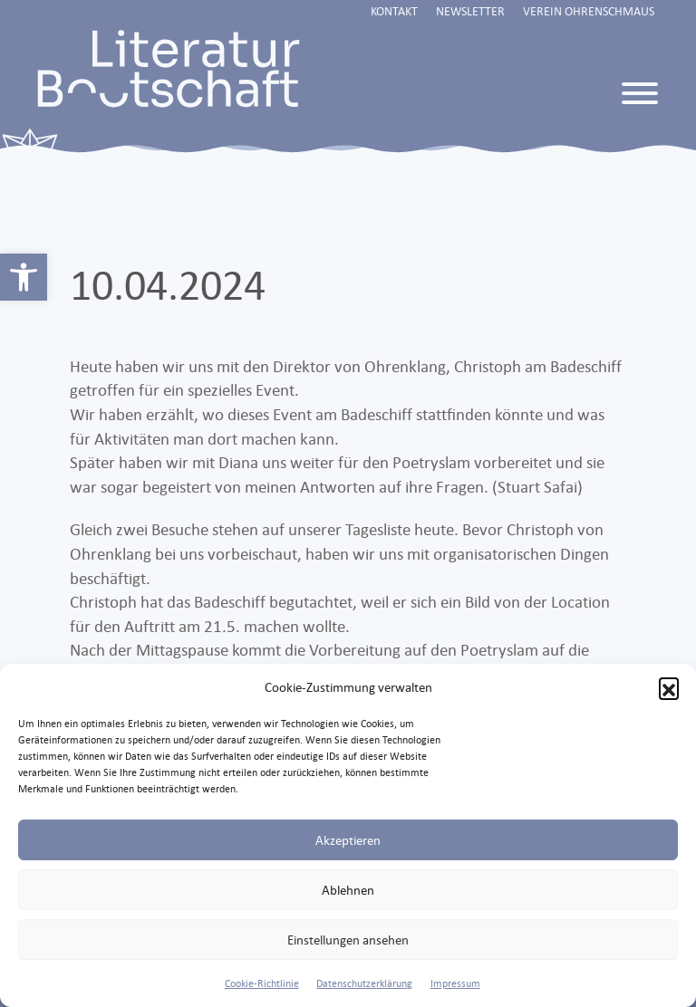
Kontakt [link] (394, 11)
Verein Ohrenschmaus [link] (588, 11)
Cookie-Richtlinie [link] (262, 983)
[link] (23, 277)
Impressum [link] (455, 983)
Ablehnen (348, 889)
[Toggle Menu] (640, 93)
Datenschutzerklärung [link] (364, 983)
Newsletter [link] (470, 11)
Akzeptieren (348, 840)
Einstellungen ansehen (348, 939)
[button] (669, 687)
